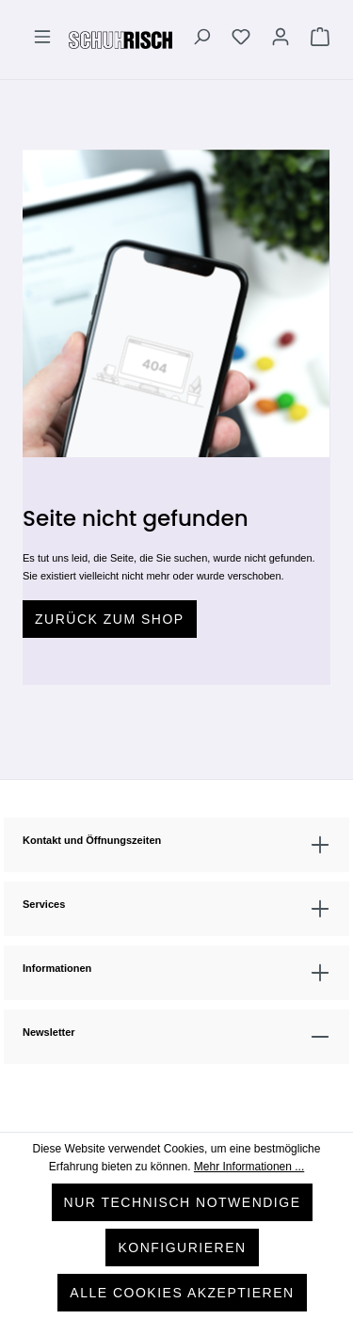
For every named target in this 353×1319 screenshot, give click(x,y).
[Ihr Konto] (280, 39)
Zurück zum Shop (110, 619)
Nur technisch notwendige (182, 1202)
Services (44, 904)
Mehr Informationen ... (249, 1166)
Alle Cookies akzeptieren (182, 1292)
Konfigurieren (182, 1247)
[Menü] (42, 39)
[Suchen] (201, 39)
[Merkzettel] (241, 39)
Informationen (57, 968)
